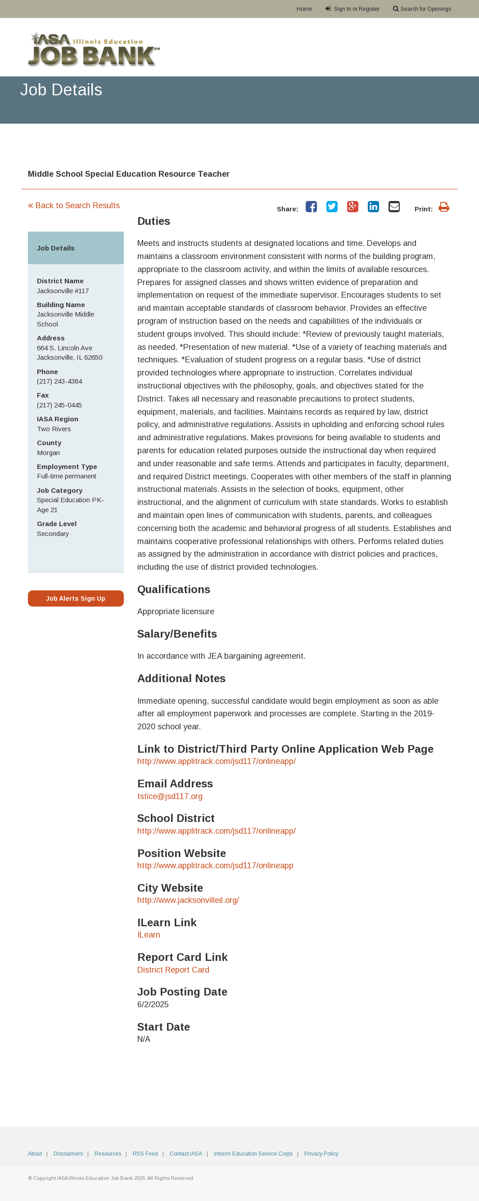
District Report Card (173, 969)
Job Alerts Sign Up (75, 598)
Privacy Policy (321, 1154)
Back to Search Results (74, 205)
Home (304, 9)
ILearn (148, 934)
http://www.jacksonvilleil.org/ (188, 900)
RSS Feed (145, 1154)
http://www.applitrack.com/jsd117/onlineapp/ (216, 761)
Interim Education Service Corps (253, 1154)
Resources (108, 1154)
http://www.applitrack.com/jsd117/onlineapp (215, 865)
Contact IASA (186, 1154)
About (35, 1154)
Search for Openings (422, 8)
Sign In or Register (352, 8)
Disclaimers (68, 1154)
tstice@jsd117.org (170, 796)
